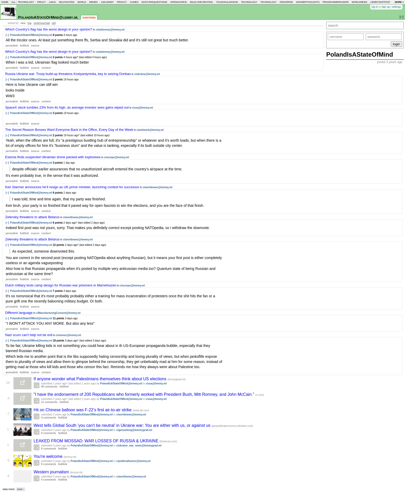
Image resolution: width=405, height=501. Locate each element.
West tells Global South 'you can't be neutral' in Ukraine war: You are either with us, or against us (123, 425)
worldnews (359, 2)
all (13, 2)
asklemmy (107, 2)
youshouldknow (227, 2)
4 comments (48, 417)
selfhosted (66, 2)
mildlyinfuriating (201, 2)
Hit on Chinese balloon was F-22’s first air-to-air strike (83, 410)
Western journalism (52, 472)
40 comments (49, 386)
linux (52, 2)
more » (399, 2)
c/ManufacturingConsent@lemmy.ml (58, 313)
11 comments (49, 402)
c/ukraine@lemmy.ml (147, 74)
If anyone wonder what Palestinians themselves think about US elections (101, 379)
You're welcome (49, 456)
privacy (122, 2)
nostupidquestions (154, 2)
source (35, 45)
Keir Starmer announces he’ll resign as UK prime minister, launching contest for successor (72, 187)
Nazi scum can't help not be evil (28, 335)
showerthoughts (308, 2)
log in (375, 6)
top (29, 23)
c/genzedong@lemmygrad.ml (134, 430)
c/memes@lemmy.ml (68, 335)
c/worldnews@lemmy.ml (157, 187)
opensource (178, 2)
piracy (41, 2)
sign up (385, 6)
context (46, 67)
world (81, 2)
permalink (12, 45)
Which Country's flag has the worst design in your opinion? (48, 29)
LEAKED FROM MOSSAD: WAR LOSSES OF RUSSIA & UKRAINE (97, 441)
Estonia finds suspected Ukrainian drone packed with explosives (52, 157)
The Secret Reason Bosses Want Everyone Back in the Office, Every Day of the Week (69, 130)
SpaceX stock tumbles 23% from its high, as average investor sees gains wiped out (67, 107)
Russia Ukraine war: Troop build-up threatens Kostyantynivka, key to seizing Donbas (68, 74)
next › (20, 489)
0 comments (48, 433)
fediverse (286, 2)
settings (396, 6)
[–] (7, 35)
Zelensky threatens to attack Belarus (32, 217)
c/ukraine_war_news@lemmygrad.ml (138, 445)
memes (93, 2)
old (54, 23)
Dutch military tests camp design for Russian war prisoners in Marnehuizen (60, 285)
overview (89, 17)
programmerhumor (336, 2)
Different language (19, 313)
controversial (42, 23)
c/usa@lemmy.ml (142, 107)
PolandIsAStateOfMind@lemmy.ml (48, 17)
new (22, 23)
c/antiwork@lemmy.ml (150, 129)
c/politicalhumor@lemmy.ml (133, 461)
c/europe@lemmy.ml (116, 157)
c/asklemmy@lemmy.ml (110, 29)
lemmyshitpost (380, 2)
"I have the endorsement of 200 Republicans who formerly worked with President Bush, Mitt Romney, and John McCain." (144, 394)
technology (26, 2)
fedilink (24, 45)
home (4, 2)
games (134, 2)
